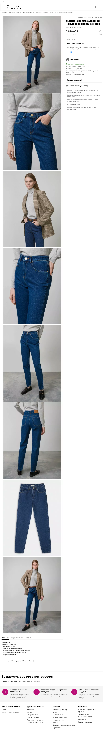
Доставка (30, 709)
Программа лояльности (35, 720)
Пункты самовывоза (34, 717)
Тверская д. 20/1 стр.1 (60, 709)
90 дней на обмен (73, 104)
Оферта (55, 722)
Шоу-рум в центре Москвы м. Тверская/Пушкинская (81, 108)
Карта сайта (57, 728)
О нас (55, 712)
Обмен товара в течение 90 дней (89, 691)
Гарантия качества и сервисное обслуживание (54, 691)
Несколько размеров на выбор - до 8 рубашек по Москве (83, 96)
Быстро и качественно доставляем (19, 691)
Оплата (29, 712)
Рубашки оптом (58, 720)
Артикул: (81, 17)
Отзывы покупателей (60, 717)
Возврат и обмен (33, 715)
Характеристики (17, 638)
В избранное (71, 40)
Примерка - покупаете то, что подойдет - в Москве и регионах (82, 91)
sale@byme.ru (83, 719)
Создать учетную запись (10, 712)
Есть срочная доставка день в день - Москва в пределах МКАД (84, 100)
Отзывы (29, 638)
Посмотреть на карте (85, 722)
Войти (4, 709)
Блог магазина (58, 715)
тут (83, 74)
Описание (5, 638)
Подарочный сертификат (36, 722)
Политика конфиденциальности (64, 725)
